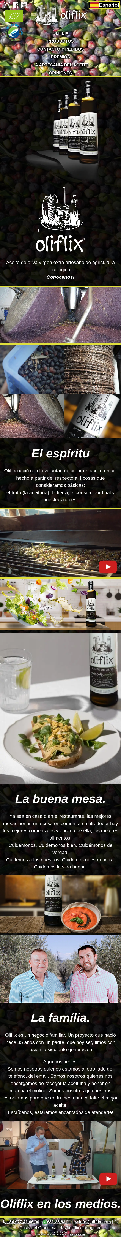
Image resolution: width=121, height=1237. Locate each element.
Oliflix (61, 33)
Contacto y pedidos (60, 49)
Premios (60, 57)
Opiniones (60, 73)
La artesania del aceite (60, 65)
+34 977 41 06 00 (21, 1222)
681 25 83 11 (57, 1222)
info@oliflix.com (92, 1222)
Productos (60, 41)
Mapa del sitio (77, 1234)
